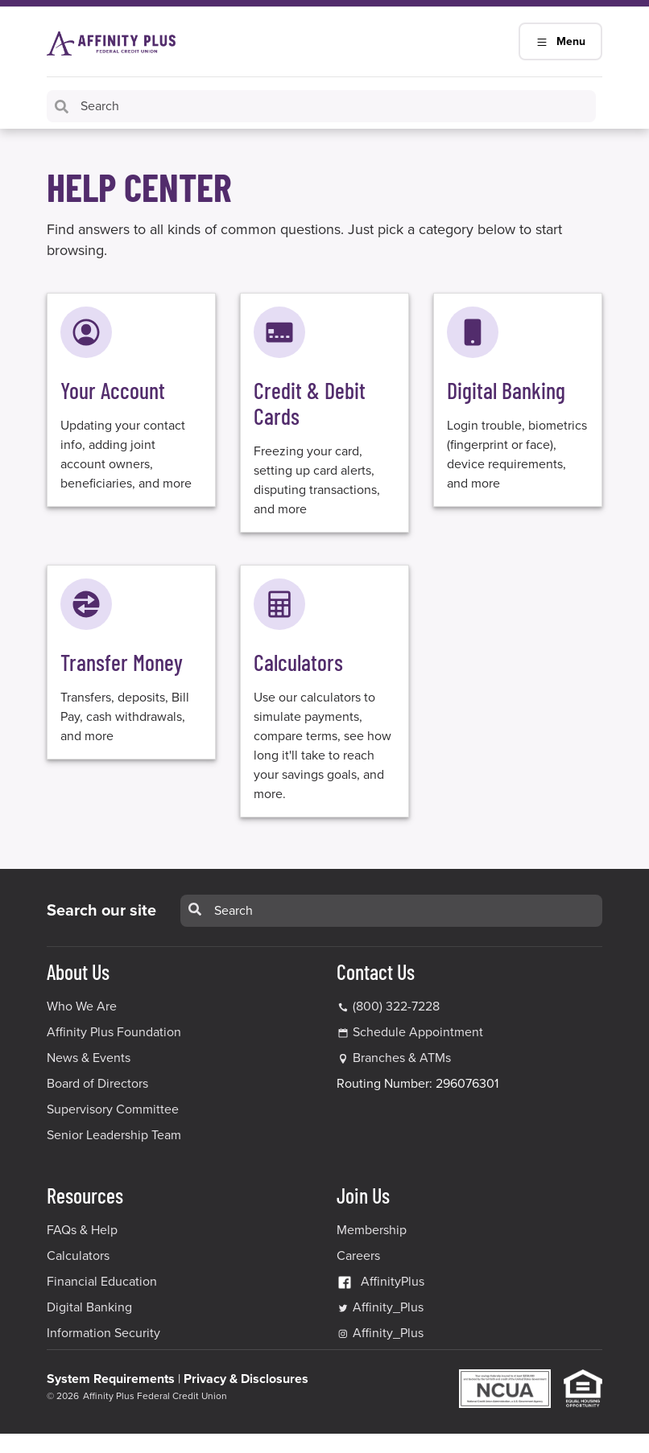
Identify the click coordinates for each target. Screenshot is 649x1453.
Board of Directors (97, 1084)
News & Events (88, 1058)
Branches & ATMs (402, 1058)
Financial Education (102, 1282)
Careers (358, 1256)
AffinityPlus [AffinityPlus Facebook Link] (380, 1282)
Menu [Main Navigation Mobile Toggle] (560, 41)
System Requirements (111, 1379)
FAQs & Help (82, 1230)
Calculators (78, 1256)
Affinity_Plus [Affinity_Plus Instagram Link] (380, 1333)
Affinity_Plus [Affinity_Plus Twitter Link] (380, 1307)
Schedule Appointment (418, 1032)
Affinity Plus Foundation (114, 1032)
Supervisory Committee (113, 1109)
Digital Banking (89, 1307)
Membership (372, 1230)
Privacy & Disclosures (246, 1379)
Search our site (101, 910)
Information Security (103, 1333)
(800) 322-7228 (388, 1006)
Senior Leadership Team (114, 1135)
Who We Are (82, 1006)
